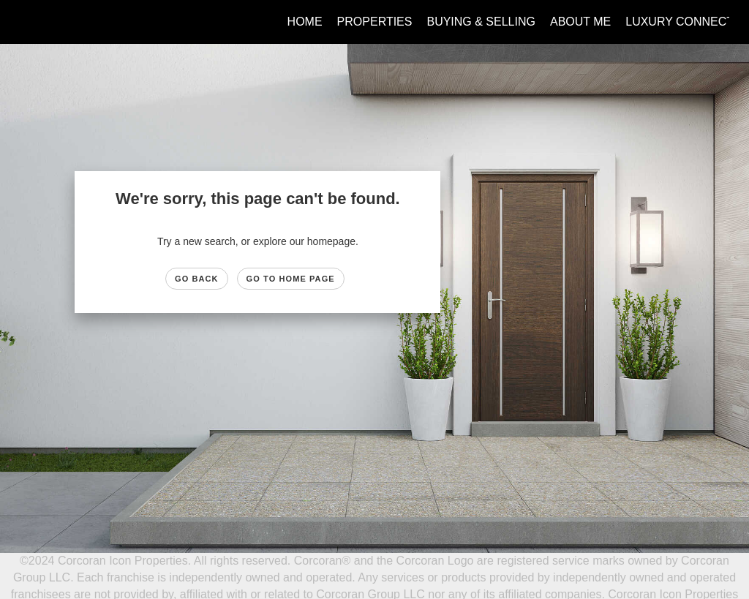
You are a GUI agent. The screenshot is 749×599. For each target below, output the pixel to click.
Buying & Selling (480, 21)
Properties (375, 21)
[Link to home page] (27, 22)
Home (305, 21)
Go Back (197, 278)
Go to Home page (290, 278)
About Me (580, 21)
